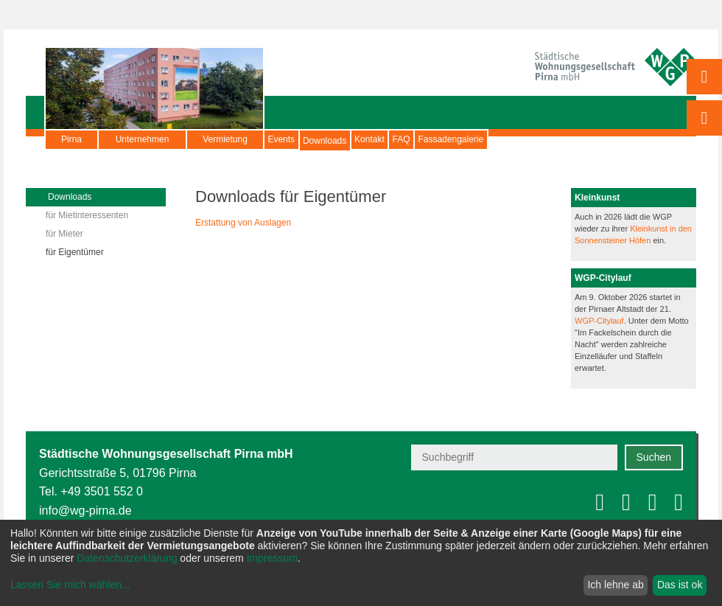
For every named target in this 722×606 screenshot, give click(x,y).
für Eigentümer (75, 252)
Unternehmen (142, 139)
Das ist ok (679, 585)
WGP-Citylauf (599, 320)
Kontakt (427, 139)
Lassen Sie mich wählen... (70, 585)
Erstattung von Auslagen (243, 222)
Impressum (272, 558)
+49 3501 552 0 (101, 491)
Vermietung (225, 139)
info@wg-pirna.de (85, 510)
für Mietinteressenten (87, 215)
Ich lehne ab (615, 585)
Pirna (71, 139)
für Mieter (64, 234)
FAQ (482, 139)
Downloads (359, 147)
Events (292, 139)
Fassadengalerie (554, 139)
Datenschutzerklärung (127, 558)
